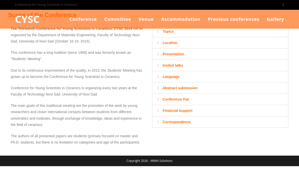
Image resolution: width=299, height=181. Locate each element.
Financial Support (178, 111)
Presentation (173, 54)
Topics (168, 31)
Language (171, 77)
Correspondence (177, 122)
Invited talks (173, 65)
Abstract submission (180, 88)
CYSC (27, 19)
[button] (220, 31)
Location (170, 43)
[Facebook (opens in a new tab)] (282, 4)
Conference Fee (176, 99)
